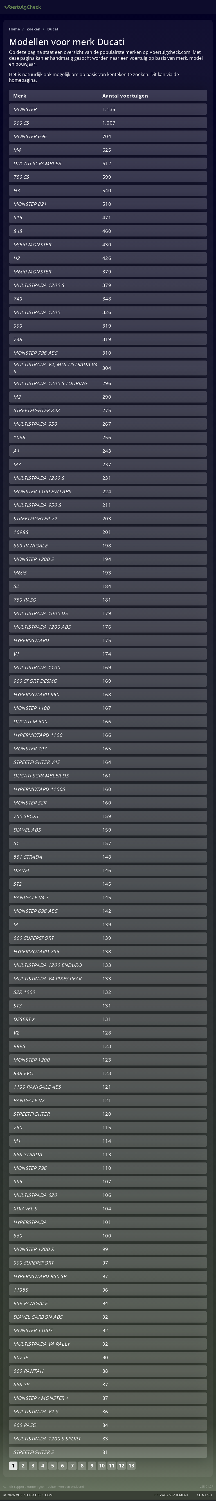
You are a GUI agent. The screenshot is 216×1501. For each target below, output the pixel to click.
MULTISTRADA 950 (35, 425)
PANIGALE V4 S (30, 899)
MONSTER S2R (29, 804)
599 (106, 178)
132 (106, 993)
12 (121, 1466)
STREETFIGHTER (31, 1115)
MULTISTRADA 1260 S (38, 479)
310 (106, 354)
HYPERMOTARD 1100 (37, 736)
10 (102, 1466)
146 (106, 871)
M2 (17, 398)
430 (106, 246)
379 (106, 273)
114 (106, 1142)
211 (106, 506)
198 (106, 547)
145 (106, 885)
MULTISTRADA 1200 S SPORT (46, 1440)
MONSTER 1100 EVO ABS (42, 493)
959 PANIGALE (30, 1304)
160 (106, 790)
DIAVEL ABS (26, 831)
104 (106, 1210)
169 (106, 669)
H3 (16, 192)
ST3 (17, 1007)
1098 (19, 439)
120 (106, 1115)
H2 (16, 259)
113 (106, 1156)
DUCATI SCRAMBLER (37, 165)
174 (106, 655)
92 (105, 1318)
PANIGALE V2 (28, 1101)
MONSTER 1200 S (33, 560)
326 (106, 313)
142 (106, 912)
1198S (20, 1291)
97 (105, 1264)
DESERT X (24, 1020)
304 (106, 369)
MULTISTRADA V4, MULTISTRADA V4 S (55, 369)
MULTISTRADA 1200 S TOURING (50, 384)
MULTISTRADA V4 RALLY (41, 1345)
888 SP (21, 1386)
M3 (17, 466)
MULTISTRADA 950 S (37, 506)
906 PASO (24, 1426)
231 (106, 479)
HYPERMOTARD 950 (36, 696)
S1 (16, 844)
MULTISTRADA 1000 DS (40, 614)
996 (17, 1183)
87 (105, 1386)
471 (106, 219)
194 (106, 560)
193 (106, 574)
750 (17, 1129)
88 (105, 1372)
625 (106, 151)
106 (106, 1196)
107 (106, 1183)
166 (106, 723)
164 (106, 763)
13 (131, 1466)
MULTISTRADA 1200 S (38, 286)
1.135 (109, 110)
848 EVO (23, 1074)
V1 (16, 655)
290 (106, 398)
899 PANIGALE (30, 547)
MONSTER (24, 110)
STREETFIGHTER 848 (36, 411)
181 (106, 601)
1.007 (109, 124)
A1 (16, 452)
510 (106, 205)
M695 (20, 574)
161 (106, 777)
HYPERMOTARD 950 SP (39, 1277)
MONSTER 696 (30, 137)
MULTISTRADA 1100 (36, 669)
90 (105, 1359)
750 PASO (24, 601)
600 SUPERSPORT (33, 939)
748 (17, 340)
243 (106, 452)
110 (106, 1169)
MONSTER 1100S (32, 1331)
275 (106, 411)
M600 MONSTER (32, 273)
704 (106, 137)
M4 (17, 151)
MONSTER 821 (30, 205)
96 (105, 1291)
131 (106, 1007)
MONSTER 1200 (31, 1061)
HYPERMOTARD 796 (36, 953)
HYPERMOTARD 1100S (39, 790)
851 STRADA (27, 858)
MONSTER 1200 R (33, 1250)
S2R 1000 (24, 993)
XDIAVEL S (25, 1210)
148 (106, 858)
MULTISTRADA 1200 (36, 313)
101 (106, 1223)
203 (106, 520)
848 (17, 232)
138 (106, 953)
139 (106, 926)
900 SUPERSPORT (33, 1264)
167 (106, 709)
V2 (16, 1034)
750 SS (21, 178)
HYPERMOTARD (31, 641)
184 (106, 587)
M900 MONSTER (32, 246)
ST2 (17, 885)
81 (105, 1453)
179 (106, 614)
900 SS (21, 124)
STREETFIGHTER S (33, 1453)
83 (105, 1440)
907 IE (20, 1359)
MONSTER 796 (30, 1169)
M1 (17, 1142)
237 (106, 466)
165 (106, 750)
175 (106, 641)
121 (106, 1088)
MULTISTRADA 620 (35, 1196)
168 (106, 696)
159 (106, 817)
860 (17, 1237)
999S (19, 1047)
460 (106, 232)
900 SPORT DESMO (35, 682)
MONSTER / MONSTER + (40, 1399)
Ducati (56, 30)
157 (106, 844)
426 (106, 259)
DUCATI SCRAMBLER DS (40, 777)
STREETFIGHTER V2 (35, 520)
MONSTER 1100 (31, 709)
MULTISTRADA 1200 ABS (42, 628)
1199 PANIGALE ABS (37, 1088)
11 (111, 1466)
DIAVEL (21, 871)
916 (17, 219)
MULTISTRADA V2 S (35, 1413)
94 (105, 1304)
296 (106, 384)
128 (106, 1034)
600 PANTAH (28, 1372)
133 (106, 966)
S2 (16, 587)
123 (106, 1047)
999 (17, 327)
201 (106, 533)
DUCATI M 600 (30, 723)
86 (105, 1413)
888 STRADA (27, 1156)
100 (106, 1237)
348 (106, 300)
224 (106, 493)
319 (106, 327)
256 (106, 439)
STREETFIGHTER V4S (36, 763)
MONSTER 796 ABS (35, 354)
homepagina (22, 82)
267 (106, 425)
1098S (20, 533)
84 (105, 1426)
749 (17, 300)
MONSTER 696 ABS (35, 912)
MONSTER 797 (30, 750)
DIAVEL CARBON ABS (37, 1318)
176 (106, 628)
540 (106, 192)
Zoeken (35, 30)
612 (106, 165)
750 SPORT (26, 817)
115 (106, 1129)
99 (105, 1250)
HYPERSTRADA (30, 1223)
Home (15, 30)
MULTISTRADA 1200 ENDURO (47, 966)
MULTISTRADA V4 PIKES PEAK (47, 980)
